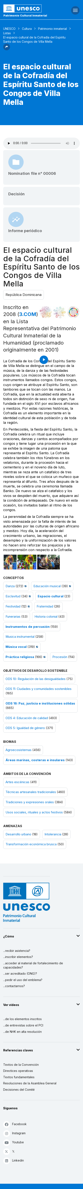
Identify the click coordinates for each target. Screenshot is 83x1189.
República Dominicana (24, 295)
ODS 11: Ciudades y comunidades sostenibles (39, 689)
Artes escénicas (17, 782)
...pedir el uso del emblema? (22, 980)
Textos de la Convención (21, 1064)
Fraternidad (45, 606)
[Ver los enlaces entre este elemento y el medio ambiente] (59, 312)
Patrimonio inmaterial (52, 28)
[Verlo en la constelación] (45, 312)
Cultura (27, 28)
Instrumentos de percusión (28, 627)
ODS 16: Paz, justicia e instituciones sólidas (40, 703)
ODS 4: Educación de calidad (27, 718)
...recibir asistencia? (16, 950)
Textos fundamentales (18, 1077)
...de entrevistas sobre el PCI (23, 1025)
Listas (7, 33)
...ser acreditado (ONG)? (20, 973)
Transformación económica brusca (31, 844)
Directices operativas (18, 1071)
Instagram (14, 1133)
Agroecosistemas (18, 750)
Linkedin (13, 1160)
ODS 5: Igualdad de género (25, 728)
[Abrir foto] (10, 562)
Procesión (59, 657)
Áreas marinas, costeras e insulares (35, 760)
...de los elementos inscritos (22, 1019)
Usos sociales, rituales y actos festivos (34, 812)
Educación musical (47, 586)
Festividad (13, 606)
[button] (6, 49)
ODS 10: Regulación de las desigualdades (36, 679)
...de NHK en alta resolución (22, 1031)
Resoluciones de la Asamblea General (29, 1083)
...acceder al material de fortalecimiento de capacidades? (33, 965)
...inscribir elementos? (18, 957)
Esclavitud (13, 596)
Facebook (15, 1124)
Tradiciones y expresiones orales (30, 802)
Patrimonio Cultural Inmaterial (25, 15)
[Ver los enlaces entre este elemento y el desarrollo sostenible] (73, 312)
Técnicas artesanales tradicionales (31, 792)
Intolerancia (52, 834)
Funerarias (13, 616)
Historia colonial (45, 616)
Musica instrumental (20, 637)
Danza (10, 586)
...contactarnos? (14, 986)
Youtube (13, 1142)
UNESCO (9, 28)
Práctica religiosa (20, 657)
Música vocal (16, 647)
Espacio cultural (50, 596)
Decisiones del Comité (19, 1089)
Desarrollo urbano (18, 834)
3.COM (27, 314)
